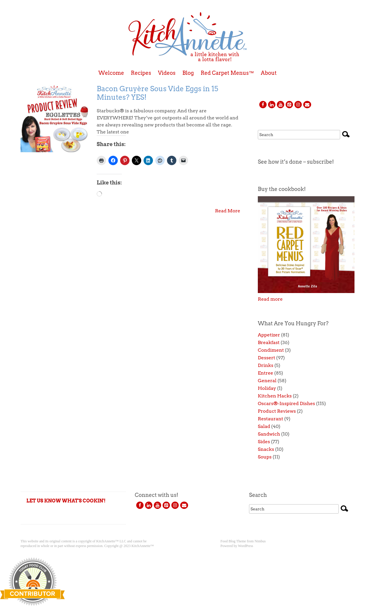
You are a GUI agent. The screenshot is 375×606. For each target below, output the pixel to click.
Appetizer (269, 335)
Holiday (267, 388)
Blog (188, 73)
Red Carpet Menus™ (227, 73)
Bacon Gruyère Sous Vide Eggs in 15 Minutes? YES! (157, 92)
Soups (265, 457)
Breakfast (268, 342)
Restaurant (270, 419)
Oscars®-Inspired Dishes (286, 403)
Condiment (271, 350)
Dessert (266, 357)
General (267, 380)
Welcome (111, 73)
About (269, 73)
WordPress (245, 546)
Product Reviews (277, 411)
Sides (264, 441)
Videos (166, 73)
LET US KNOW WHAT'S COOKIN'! (65, 501)
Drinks (265, 365)
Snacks (266, 449)
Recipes (141, 73)
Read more (270, 299)
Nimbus (260, 541)
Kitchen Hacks (275, 396)
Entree (265, 373)
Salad (264, 426)
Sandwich (269, 434)
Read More (227, 211)
